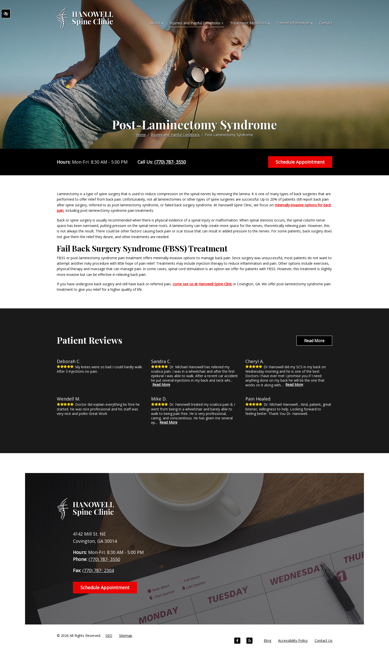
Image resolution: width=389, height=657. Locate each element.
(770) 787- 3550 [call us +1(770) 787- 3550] (170, 162)
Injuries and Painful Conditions (196, 22)
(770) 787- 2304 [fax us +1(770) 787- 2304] (98, 570)
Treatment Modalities (250, 22)
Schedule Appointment (300, 162)
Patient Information (294, 22)
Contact (325, 22)
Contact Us (323, 640)
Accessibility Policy (293, 640)
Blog (267, 640)
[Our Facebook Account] (237, 641)
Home (141, 134)
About (156, 22)
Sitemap (125, 635)
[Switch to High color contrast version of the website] (5, 13)
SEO (108, 635)
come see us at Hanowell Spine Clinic (202, 284)
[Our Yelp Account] (249, 641)
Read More (314, 340)
